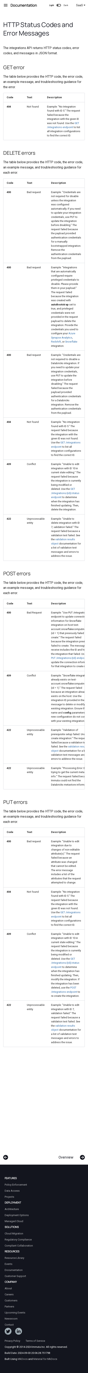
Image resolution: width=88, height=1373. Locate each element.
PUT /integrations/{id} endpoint (69, 657)
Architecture (12, 1209)
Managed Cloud (14, 1221)
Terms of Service (35, 1340)
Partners (9, 1306)
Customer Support (15, 1276)
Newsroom (11, 1318)
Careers (9, 1294)
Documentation (14, 1270)
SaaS (80, 5)
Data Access (12, 1190)
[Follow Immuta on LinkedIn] (18, 1332)
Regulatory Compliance (18, 1239)
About (8, 1288)
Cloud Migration (14, 1233)
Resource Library (14, 1257)
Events (8, 1263)
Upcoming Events (15, 1312)
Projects (9, 1196)
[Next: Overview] (70, 1155)
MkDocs (23, 1358)
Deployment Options (17, 1215)
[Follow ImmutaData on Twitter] (8, 1332)
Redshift (56, 341)
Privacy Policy (12, 1340)
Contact (9, 1324)
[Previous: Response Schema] (6, 1155)
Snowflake (71, 341)
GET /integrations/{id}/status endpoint (65, 493)
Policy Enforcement (16, 1184)
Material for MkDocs (45, 1358)
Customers (11, 1300)
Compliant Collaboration (19, 1245)
